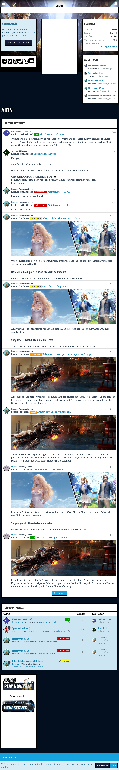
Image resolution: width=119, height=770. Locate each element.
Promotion (64, 661)
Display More (59, 593)
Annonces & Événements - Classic (27, 667)
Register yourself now (14, 32)
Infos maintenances (47, 642)
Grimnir (14, 466)
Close (113, 765)
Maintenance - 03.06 (96, 80)
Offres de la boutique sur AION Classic (102, 95)
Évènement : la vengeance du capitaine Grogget (67, 354)
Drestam (92, 84)
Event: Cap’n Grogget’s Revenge (53, 412)
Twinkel (92, 76)
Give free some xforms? (97, 65)
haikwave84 (93, 69)
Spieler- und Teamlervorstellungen (49, 631)
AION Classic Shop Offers (55, 286)
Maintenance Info (46, 654)
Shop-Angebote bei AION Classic (46, 469)
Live (67, 619)
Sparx (15, 631)
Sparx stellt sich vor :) (96, 73)
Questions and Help (48, 622)
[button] (3, 3)
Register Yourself (18, 42)
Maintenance (63, 638)
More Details (102, 765)
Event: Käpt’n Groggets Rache (51, 537)
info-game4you (109, 46)
